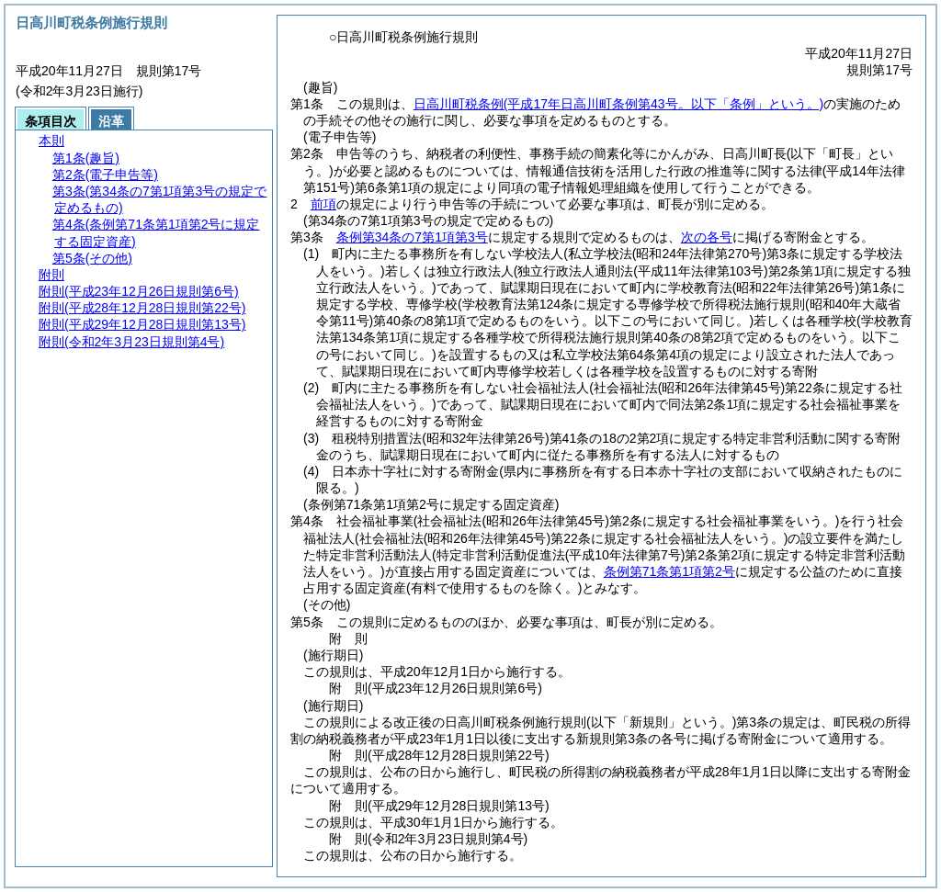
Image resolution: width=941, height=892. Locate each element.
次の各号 (706, 237)
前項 (323, 204)
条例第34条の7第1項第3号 (412, 237)
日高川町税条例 (618, 103)
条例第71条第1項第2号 (669, 571)
